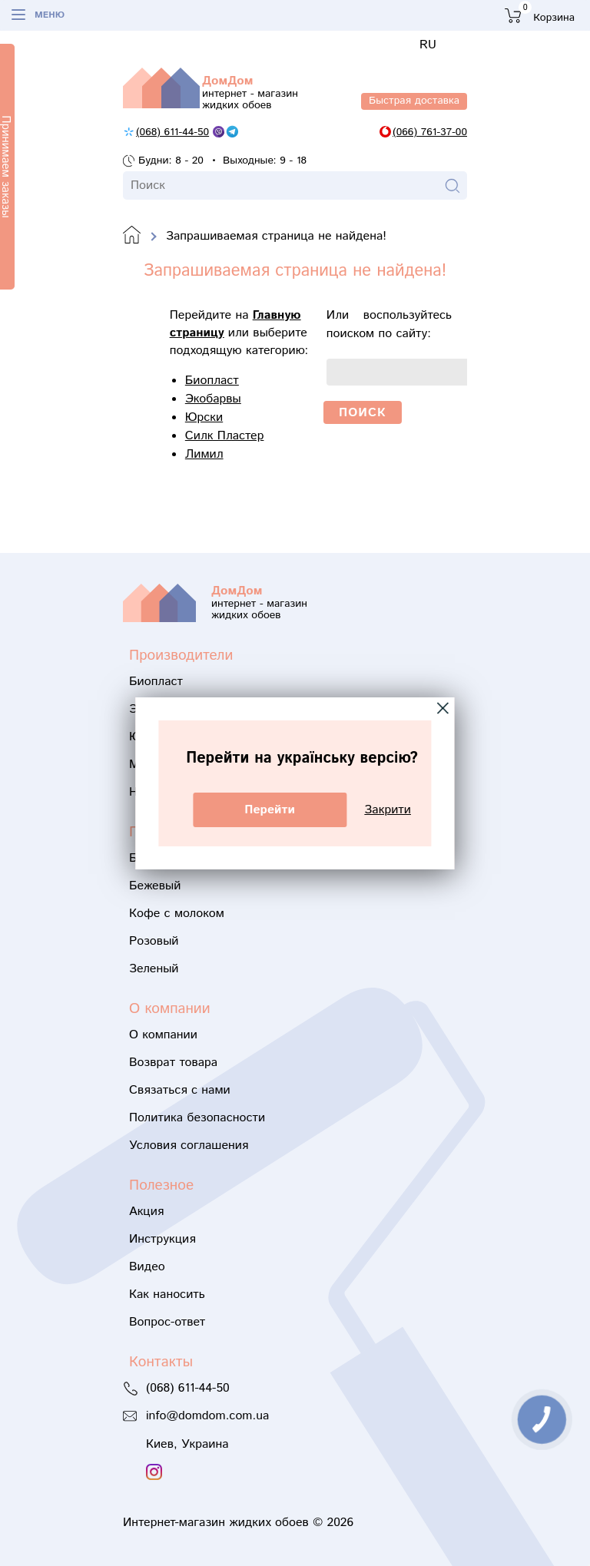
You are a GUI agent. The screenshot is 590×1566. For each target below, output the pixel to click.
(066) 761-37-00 (430, 132)
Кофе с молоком (176, 913)
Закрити (387, 810)
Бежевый (155, 886)
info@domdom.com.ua (207, 1416)
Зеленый (154, 969)
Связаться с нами (179, 1090)
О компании (163, 1035)
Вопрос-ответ (167, 1322)
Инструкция (162, 1239)
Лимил (204, 454)
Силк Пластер (224, 436)
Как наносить (167, 1294)
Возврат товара (173, 1062)
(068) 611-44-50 (172, 132)
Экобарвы (213, 399)
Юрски (204, 417)
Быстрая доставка (414, 100)
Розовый (153, 941)
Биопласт (212, 380)
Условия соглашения (188, 1145)
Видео (147, 1267)
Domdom (132, 236)
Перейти (269, 810)
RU (427, 45)
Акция (146, 1211)
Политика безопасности (197, 1118)
